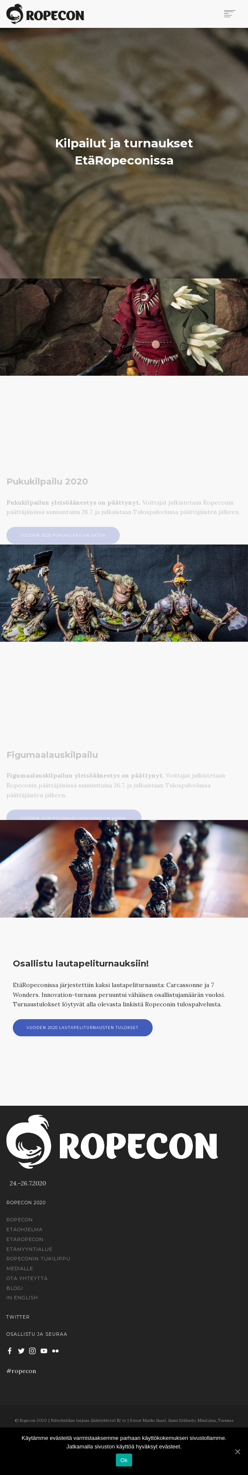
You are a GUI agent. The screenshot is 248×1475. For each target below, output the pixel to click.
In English (22, 1298)
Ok (123, 1460)
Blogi (14, 1288)
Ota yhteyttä (27, 1278)
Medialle (19, 1269)
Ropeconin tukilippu (38, 1259)
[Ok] (237, 1451)
